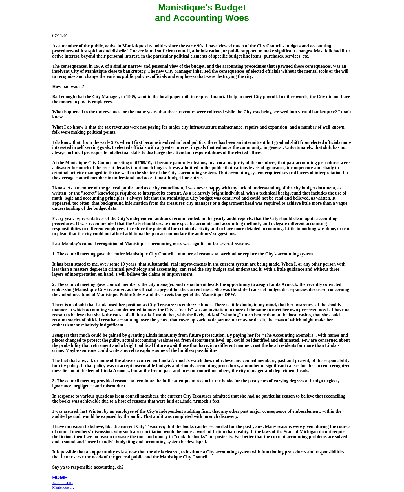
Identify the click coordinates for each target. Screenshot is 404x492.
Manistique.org (63, 487)
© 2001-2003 (62, 483)
